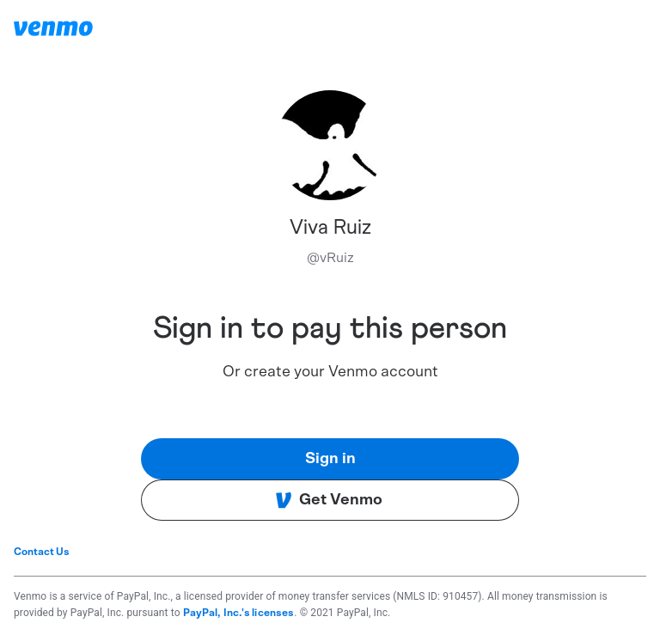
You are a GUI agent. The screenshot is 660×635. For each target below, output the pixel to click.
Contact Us (42, 551)
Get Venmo (328, 500)
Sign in (330, 459)
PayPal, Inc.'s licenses (239, 613)
